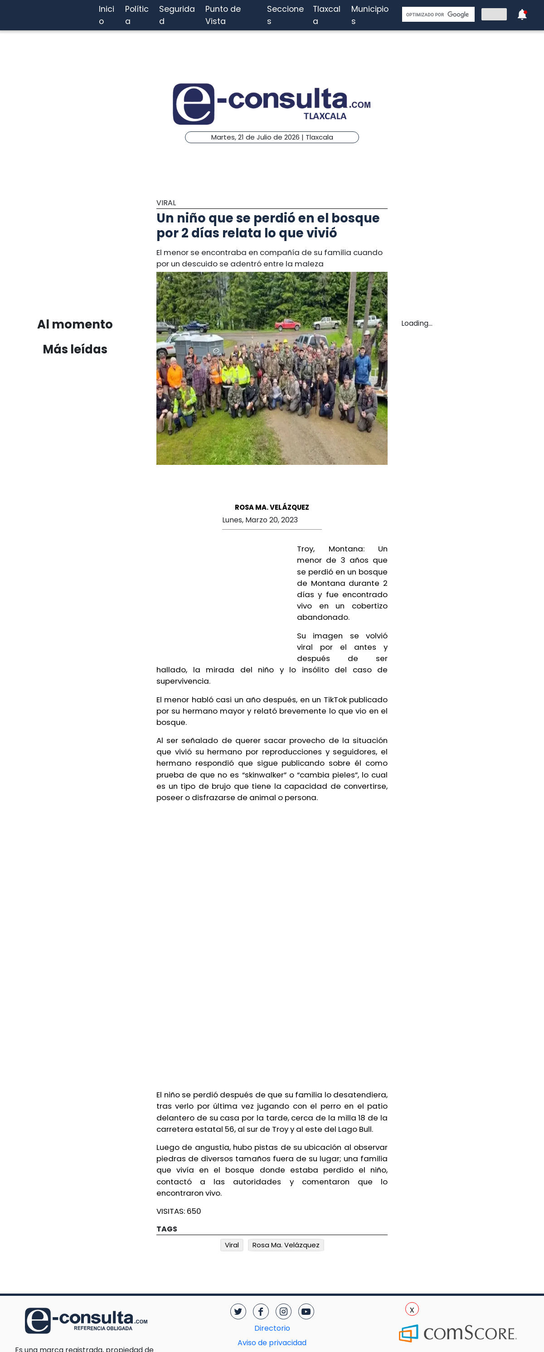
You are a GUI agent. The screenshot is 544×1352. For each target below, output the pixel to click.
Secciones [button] (285, 15)
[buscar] (437, 14)
